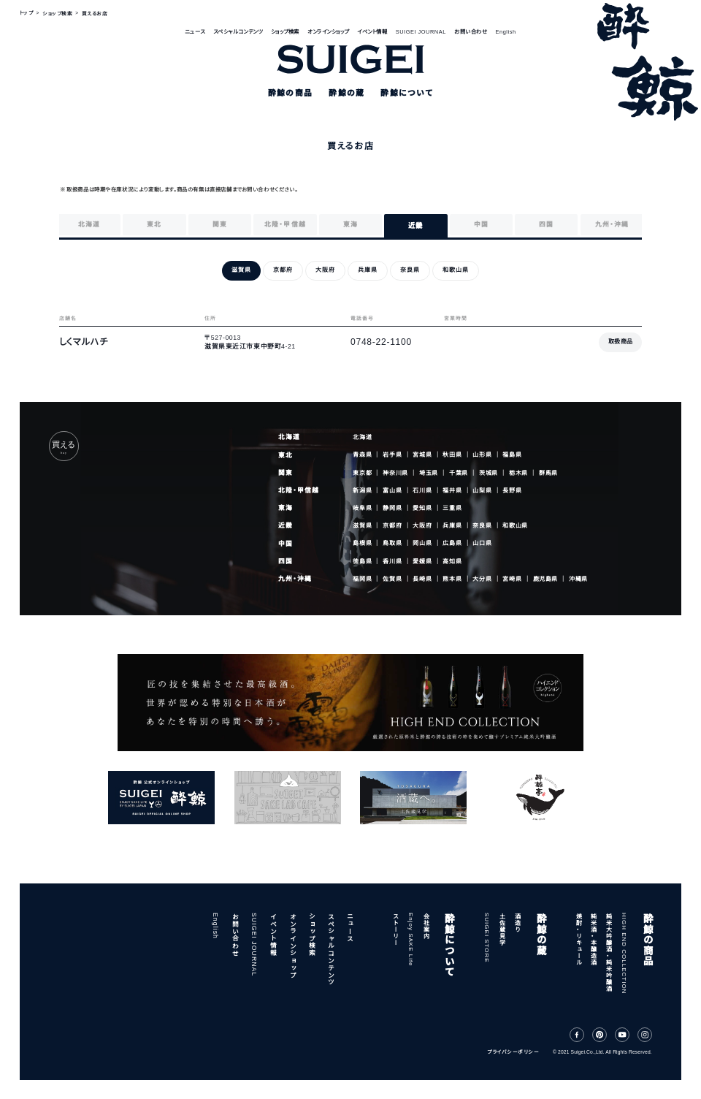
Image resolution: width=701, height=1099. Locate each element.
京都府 (392, 525)
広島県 (452, 543)
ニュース (194, 31)
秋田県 (452, 455)
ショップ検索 (285, 31)
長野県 (511, 490)
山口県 (481, 543)
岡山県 (422, 543)
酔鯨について (448, 945)
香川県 (392, 561)
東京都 (362, 472)
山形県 (481, 455)
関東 (285, 472)
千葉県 (458, 472)
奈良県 (481, 525)
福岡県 (362, 579)
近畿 (285, 525)
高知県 (452, 561)
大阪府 (422, 525)
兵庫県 (452, 525)
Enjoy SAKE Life (410, 940)
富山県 (392, 490)
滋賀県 (362, 525)
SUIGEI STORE (486, 938)
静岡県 (392, 508)
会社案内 (425, 926)
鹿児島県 (546, 579)
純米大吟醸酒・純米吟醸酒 (608, 952)
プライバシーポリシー (513, 1051)
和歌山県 (515, 525)
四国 (285, 561)
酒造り (517, 922)
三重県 (452, 508)
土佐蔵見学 (502, 929)
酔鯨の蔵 (540, 934)
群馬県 (548, 472)
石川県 (422, 490)
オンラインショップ (328, 31)
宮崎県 (511, 579)
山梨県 (481, 490)
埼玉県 (428, 472)
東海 (285, 508)
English (506, 31)
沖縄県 (578, 579)
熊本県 (452, 579)
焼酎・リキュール (578, 939)
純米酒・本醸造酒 (593, 939)
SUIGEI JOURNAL (421, 31)
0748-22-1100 (381, 342)
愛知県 (422, 508)
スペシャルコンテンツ (237, 31)
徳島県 (362, 561)
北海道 (289, 437)
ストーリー (395, 929)
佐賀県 (392, 579)
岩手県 (392, 455)
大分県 (481, 579)
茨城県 (488, 472)
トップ (27, 13)
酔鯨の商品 (647, 939)
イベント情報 (372, 31)
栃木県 (518, 472)
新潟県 (362, 490)
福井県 (452, 490)
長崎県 (422, 579)
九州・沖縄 (295, 578)
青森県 (362, 455)
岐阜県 (362, 508)
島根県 (362, 543)
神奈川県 (395, 472)
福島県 (511, 455)
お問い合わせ (470, 31)
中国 (285, 543)
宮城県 (422, 455)
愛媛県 (422, 561)
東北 (285, 455)
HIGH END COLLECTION (624, 953)
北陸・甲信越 (298, 490)
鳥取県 (392, 543)
